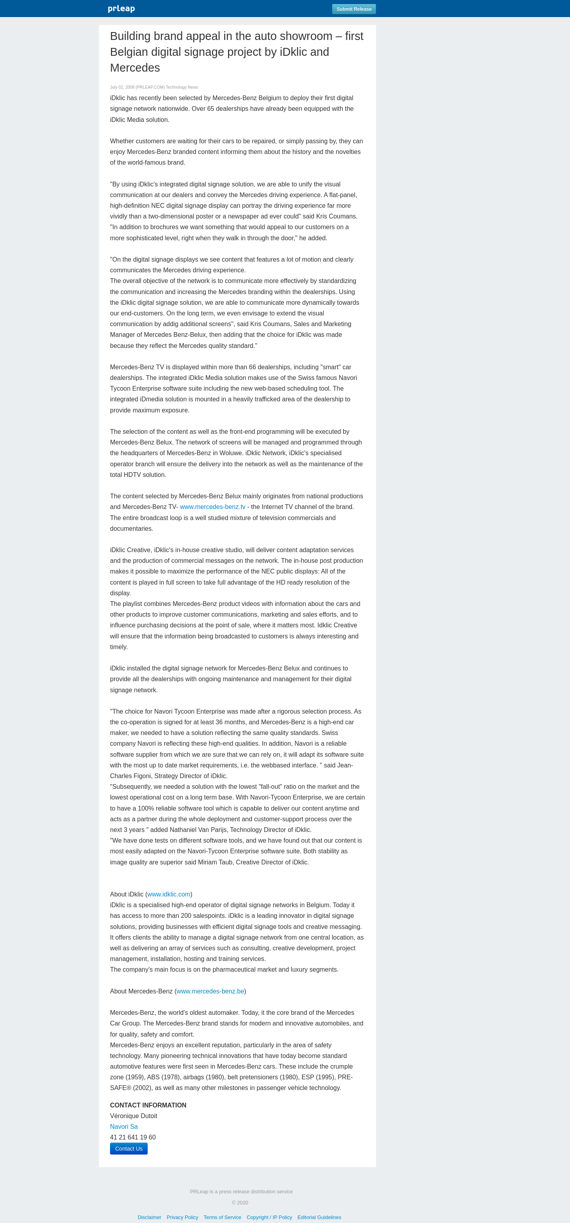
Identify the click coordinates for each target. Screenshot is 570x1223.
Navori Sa (124, 1126)
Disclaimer (150, 1217)
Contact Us (128, 1148)
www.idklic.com (168, 894)
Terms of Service (222, 1217)
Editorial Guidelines (319, 1217)
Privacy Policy (182, 1217)
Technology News (182, 87)
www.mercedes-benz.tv (212, 506)
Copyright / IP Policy (269, 1217)
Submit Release (354, 9)
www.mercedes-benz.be (210, 991)
